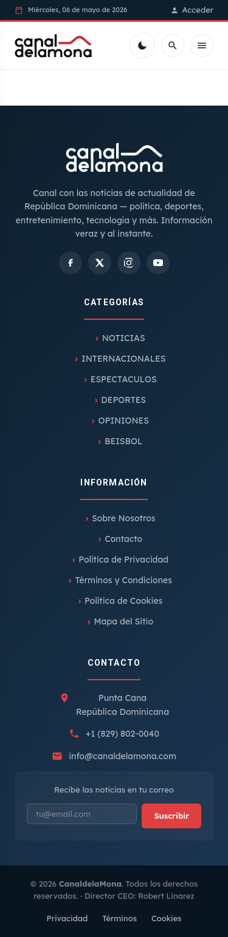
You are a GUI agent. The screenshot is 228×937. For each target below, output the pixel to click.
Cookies (166, 918)
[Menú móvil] (201, 45)
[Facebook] (70, 262)
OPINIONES (123, 420)
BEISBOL (123, 441)
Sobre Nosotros (124, 518)
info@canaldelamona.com (122, 756)
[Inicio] (53, 45)
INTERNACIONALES (123, 358)
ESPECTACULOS (124, 379)
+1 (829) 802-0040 (122, 733)
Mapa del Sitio (123, 621)
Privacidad (67, 918)
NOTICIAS (123, 338)
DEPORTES (123, 399)
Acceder (191, 10)
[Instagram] (128, 262)
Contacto (123, 538)
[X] (99, 262)
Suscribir (171, 815)
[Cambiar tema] (142, 45)
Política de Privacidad (123, 559)
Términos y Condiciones (123, 580)
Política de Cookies (123, 600)
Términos (119, 918)
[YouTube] (158, 262)
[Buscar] (172, 45)
